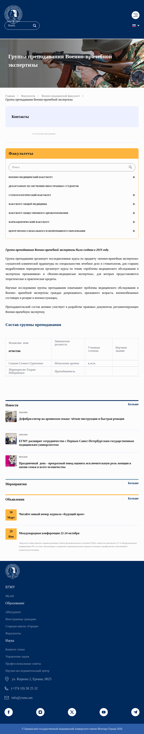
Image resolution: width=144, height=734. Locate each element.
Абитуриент (13, 612)
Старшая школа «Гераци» (22, 626)
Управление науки (17, 656)
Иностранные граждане (20, 619)
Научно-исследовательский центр (27, 670)
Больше (133, 404)
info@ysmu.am (22, 698)
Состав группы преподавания (43, 134)
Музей (9, 596)
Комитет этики (15, 649)
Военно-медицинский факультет (61, 96)
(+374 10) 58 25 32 (24, 688)
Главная (10, 96)
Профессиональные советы (23, 663)
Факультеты (28, 96)
